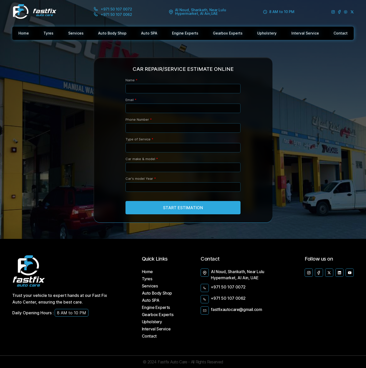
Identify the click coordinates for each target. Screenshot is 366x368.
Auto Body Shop (157, 293)
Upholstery (152, 321)
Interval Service (156, 328)
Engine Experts (156, 307)
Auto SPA (150, 300)
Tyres (147, 278)
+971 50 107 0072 (223, 288)
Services (150, 285)
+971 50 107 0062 (223, 299)
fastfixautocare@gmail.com (231, 310)
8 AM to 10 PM (278, 12)
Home (147, 271)
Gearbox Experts (158, 314)
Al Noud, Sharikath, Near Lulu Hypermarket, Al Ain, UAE (232, 274)
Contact (149, 336)
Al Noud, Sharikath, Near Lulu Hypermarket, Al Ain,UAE (197, 11)
